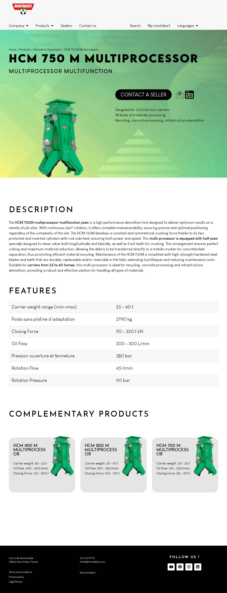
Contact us (87, 26)
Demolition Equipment (47, 49)
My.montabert (159, 26)
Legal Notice (15, 581)
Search (135, 26)
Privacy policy (16, 576)
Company (18, 25)
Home (12, 49)
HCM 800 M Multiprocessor (101, 450)
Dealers (66, 26)
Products (44, 25)
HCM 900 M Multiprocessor (29, 450)
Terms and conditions (20, 572)
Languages (187, 25)
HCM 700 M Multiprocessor (172, 450)
